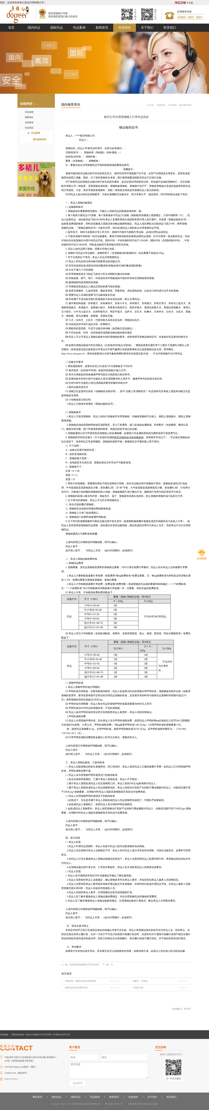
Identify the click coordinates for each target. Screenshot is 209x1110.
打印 (187, 1009)
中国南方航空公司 (61, 1034)
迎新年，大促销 (140, 981)
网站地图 (132, 1104)
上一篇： (80, 964)
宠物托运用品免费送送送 (76, 987)
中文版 (190, 3)
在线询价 (161, 105)
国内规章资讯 (185, 105)
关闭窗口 (177, 1009)
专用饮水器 (138, 987)
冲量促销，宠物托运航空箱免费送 (80, 981)
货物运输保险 (17, 1034)
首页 (11, 27)
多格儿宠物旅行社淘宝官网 (38, 1034)
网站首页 (37, 1097)
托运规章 (172, 105)
